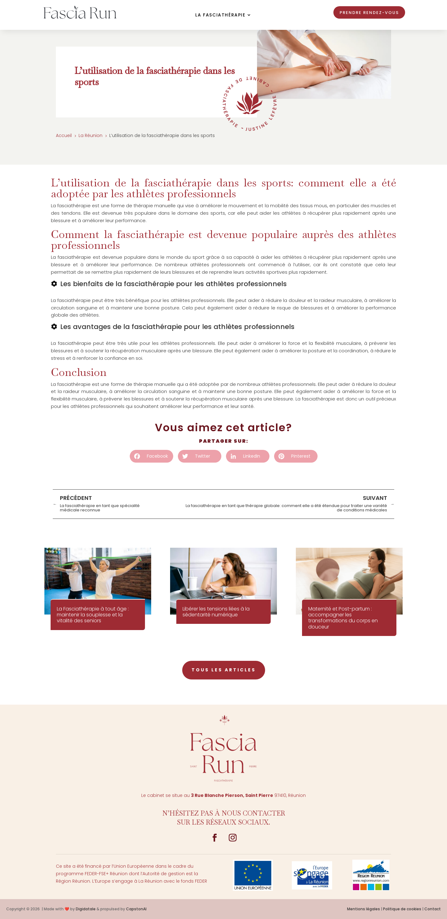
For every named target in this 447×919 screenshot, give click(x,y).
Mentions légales (363, 909)
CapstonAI (136, 909)
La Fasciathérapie (220, 15)
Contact (432, 909)
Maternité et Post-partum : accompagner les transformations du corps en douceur (343, 617)
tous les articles (224, 670)
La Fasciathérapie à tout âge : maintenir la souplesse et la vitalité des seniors (93, 614)
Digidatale (86, 909)
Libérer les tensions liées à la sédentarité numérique (216, 611)
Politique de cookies (402, 909)
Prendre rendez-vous (369, 13)
